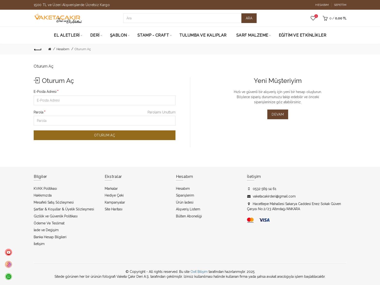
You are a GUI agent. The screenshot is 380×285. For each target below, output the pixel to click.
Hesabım (322, 5)
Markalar (111, 188)
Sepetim (340, 5)
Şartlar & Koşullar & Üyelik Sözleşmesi (64, 209)
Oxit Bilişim (199, 272)
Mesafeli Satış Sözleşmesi (54, 202)
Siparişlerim (185, 195)
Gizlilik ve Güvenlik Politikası (56, 216)
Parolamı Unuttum (161, 112)
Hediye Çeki (114, 195)
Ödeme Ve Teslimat (49, 223)
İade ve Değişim (46, 230)
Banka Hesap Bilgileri (50, 237)
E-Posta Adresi (45, 92)
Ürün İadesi (184, 202)
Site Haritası (113, 209)
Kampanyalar (115, 202)
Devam (278, 114)
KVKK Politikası (45, 188)
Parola (38, 112)
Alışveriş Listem (188, 209)
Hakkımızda (43, 195)
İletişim (39, 244)
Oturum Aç (83, 49)
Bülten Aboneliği (189, 216)
